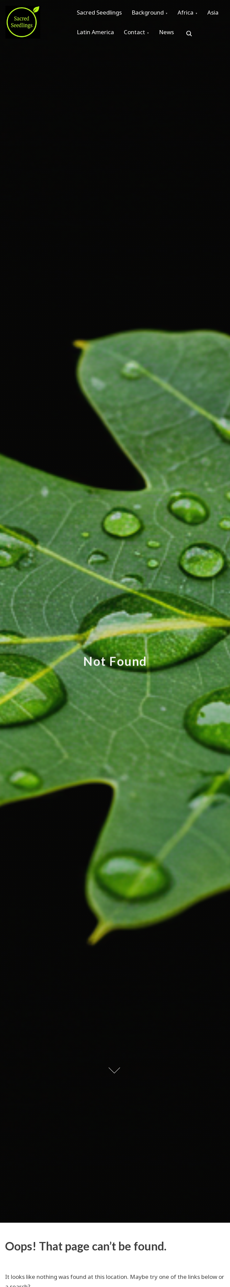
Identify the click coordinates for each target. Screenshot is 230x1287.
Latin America (121, 37)
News (200, 37)
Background (153, 14)
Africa (195, 14)
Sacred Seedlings (100, 14)
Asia (84, 37)
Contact (164, 37)
